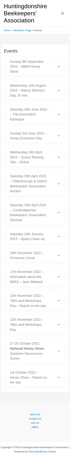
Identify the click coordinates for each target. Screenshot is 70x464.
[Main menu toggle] (62, 13)
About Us (35, 414)
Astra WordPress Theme (42, 451)
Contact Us (35, 418)
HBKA (35, 427)
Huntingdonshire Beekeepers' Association (25, 13)
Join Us (35, 422)
